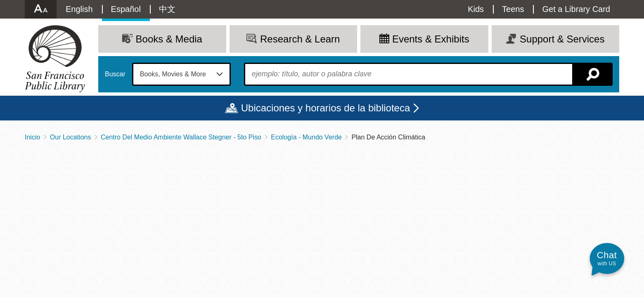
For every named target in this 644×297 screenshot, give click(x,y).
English (79, 9)
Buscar (115, 74)
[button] (606, 258)
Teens (513, 9)
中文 (167, 9)
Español (126, 9)
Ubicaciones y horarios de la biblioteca (325, 107)
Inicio (32, 137)
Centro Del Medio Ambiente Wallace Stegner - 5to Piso (181, 137)
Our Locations (70, 137)
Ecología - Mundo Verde (306, 137)
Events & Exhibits (430, 39)
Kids (476, 9)
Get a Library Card (576, 9)
